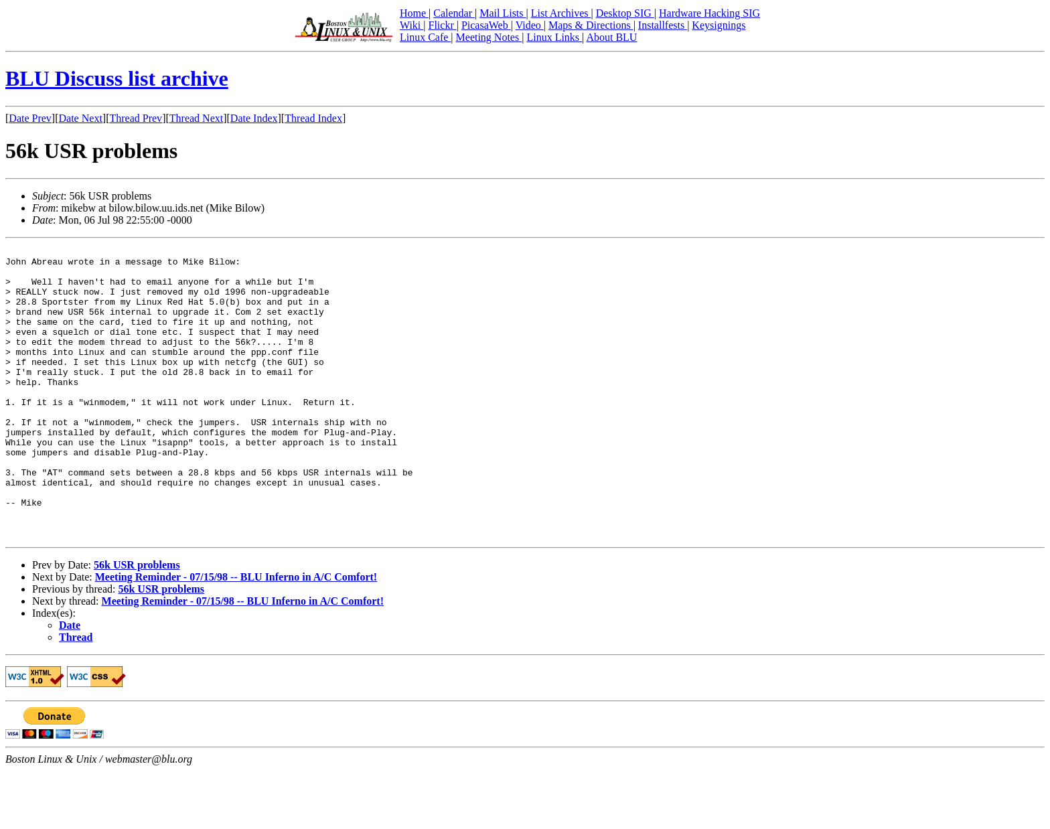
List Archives (561, 13)
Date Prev (30, 118)
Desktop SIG (625, 13)
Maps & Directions (590, 25)
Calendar (454, 13)
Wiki (411, 25)
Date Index (254, 118)
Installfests (662, 25)
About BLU (611, 37)
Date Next (80, 118)
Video (530, 25)
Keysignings (718, 25)
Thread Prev (135, 118)
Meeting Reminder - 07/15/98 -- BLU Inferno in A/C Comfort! (236, 635)
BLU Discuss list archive (116, 78)
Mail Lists (502, 13)
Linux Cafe (425, 37)
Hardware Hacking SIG (709, 13)
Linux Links (554, 37)
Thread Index (313, 118)
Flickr (442, 25)
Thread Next (196, 118)
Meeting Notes (489, 37)
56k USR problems (137, 623)
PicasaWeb (486, 25)
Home (414, 13)
